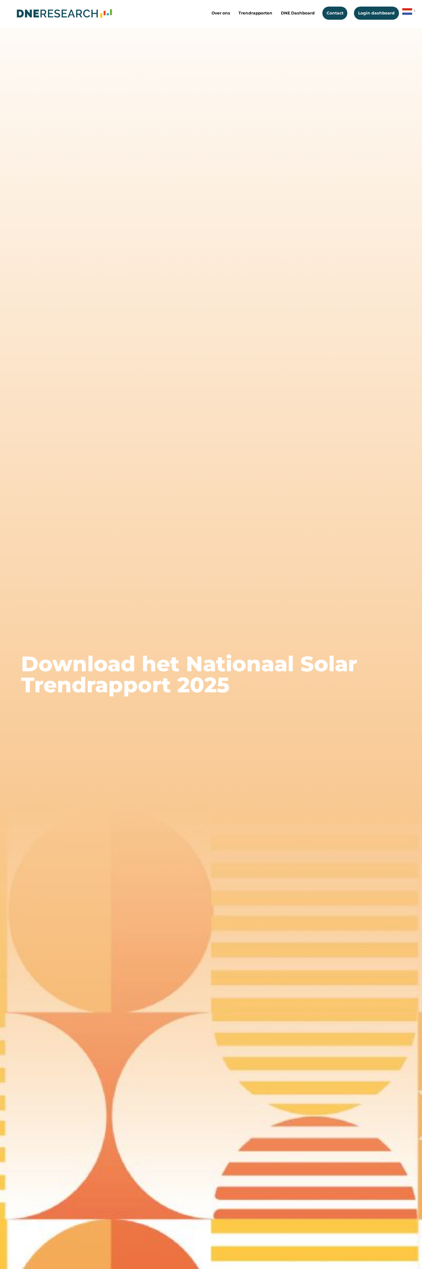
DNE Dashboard (298, 13)
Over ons (220, 13)
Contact (335, 13)
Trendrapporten (255, 13)
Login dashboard (376, 13)
